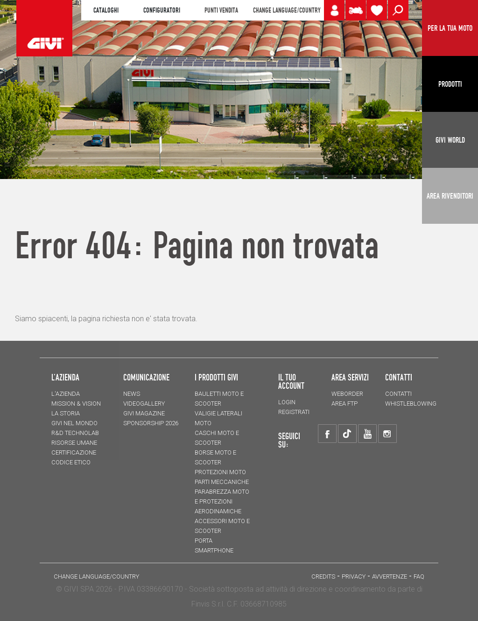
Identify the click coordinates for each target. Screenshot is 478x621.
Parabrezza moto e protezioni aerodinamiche (222, 501)
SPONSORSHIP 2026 (150, 423)
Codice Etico (71, 462)
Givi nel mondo (74, 423)
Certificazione (73, 452)
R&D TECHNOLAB (75, 432)
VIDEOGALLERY (144, 403)
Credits (323, 576)
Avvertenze (389, 576)
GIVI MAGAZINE (144, 413)
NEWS (131, 393)
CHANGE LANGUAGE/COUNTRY (286, 10)
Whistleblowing (410, 403)
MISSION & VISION (76, 403)
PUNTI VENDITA (221, 10)
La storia (65, 413)
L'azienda (65, 393)
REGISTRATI (293, 411)
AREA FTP (344, 403)
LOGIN (286, 402)
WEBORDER (347, 393)
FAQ (419, 576)
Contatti (398, 393)
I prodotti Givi (216, 377)
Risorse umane (74, 442)
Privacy (354, 576)
